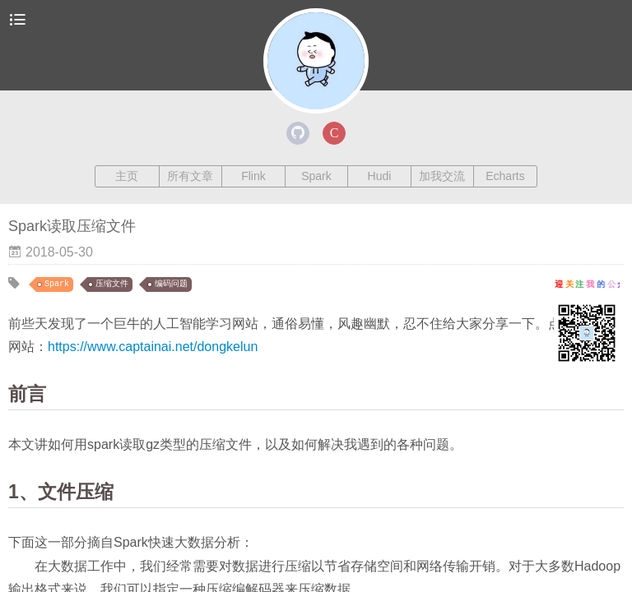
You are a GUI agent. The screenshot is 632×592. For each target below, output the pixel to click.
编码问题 (171, 284)
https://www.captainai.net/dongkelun (153, 347)
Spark (316, 176)
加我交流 (442, 176)
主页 (126, 176)
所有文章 (190, 176)
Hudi (380, 176)
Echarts (505, 176)
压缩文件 (111, 284)
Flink (253, 176)
